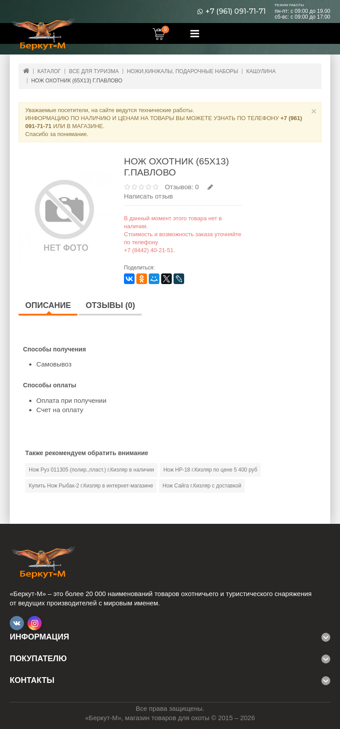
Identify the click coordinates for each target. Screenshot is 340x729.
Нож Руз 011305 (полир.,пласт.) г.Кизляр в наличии (91, 470)
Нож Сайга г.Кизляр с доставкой (201, 486)
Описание (48, 305)
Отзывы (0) (110, 305)
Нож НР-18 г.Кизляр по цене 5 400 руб (210, 470)
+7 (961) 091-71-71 (235, 12)
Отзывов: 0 (182, 187)
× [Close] (314, 111)
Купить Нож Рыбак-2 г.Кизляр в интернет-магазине (91, 486)
